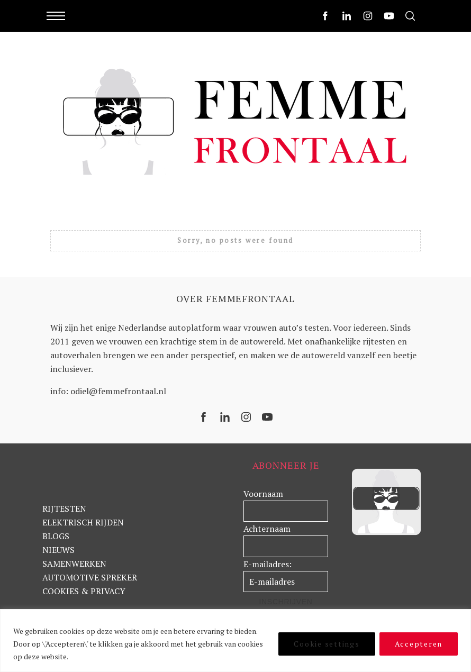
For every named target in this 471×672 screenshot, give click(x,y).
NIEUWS (58, 550)
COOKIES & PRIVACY (83, 591)
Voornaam (263, 494)
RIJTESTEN (64, 508)
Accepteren (419, 644)
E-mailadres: (267, 564)
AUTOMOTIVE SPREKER (89, 577)
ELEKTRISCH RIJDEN (83, 522)
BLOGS (55, 536)
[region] (235, 640)
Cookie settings (326, 644)
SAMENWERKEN (74, 563)
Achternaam (267, 528)
